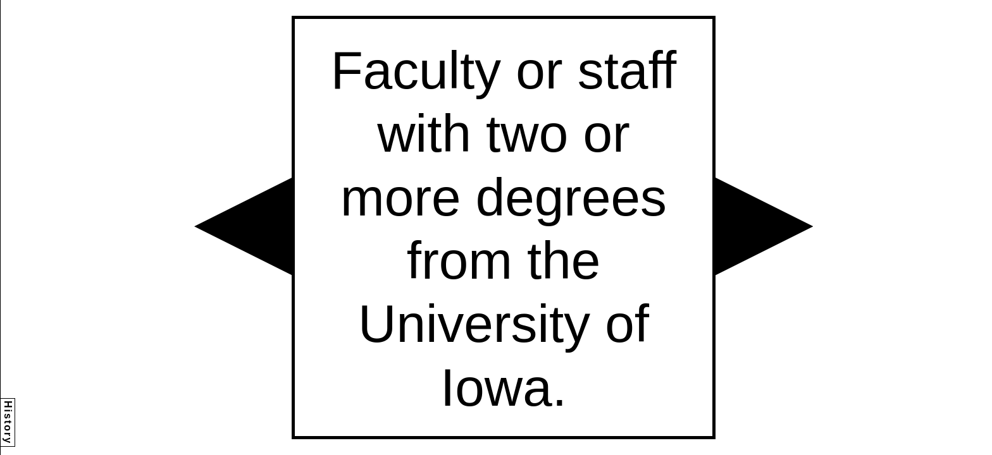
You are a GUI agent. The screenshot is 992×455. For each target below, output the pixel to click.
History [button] (8, 422)
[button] (243, 226)
